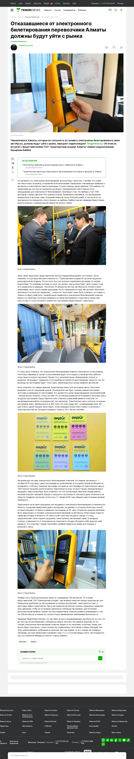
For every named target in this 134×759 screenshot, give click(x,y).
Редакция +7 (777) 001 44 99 (103, 3)
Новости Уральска (51, 715)
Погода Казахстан (6, 710)
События (48, 726)
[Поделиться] (121, 47)
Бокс (24, 732)
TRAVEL (66, 4)
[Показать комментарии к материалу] (13, 180)
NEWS (13, 4)
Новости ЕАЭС (94, 721)
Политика (70, 732)
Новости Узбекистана (119, 721)
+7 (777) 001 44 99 (62, 742)
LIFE (21, 4)
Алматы (33, 642)
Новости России (50, 721)
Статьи (57, 10)
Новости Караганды (119, 710)
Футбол (114, 726)
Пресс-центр (116, 732)
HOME (46, 4)
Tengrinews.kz (95, 143)
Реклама (120, 3)
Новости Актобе (6, 715)
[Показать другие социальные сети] (13, 172)
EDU (74, 4)
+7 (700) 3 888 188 (87, 742)
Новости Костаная (73, 715)
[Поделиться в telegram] (13, 163)
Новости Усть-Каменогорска (27, 716)
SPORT (28, 4)
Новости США (27, 721)
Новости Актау (5, 721)
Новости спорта (95, 732)
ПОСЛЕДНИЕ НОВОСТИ (19, 755)
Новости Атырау (118, 715)
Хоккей (47, 732)
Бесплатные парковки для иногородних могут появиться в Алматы (53, 165)
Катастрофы (94, 726)
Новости (47, 10)
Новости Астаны (73, 710)
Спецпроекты (69, 10)
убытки (65, 633)
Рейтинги (82, 10)
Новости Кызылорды (97, 715)
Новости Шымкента (96, 710)
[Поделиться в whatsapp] (13, 159)
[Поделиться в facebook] (13, 168)
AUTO (57, 4)
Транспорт (23, 642)
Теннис (2, 732)
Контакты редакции (14, 742)
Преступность (27, 726)
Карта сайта (26, 710)
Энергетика (4, 726)
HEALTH (37, 4)
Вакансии (32, 742)
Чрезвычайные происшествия (72, 727)
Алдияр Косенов (26, 45)
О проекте (3, 742)
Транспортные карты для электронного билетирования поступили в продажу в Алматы (62, 171)
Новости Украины (73, 721)
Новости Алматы (51, 710)
